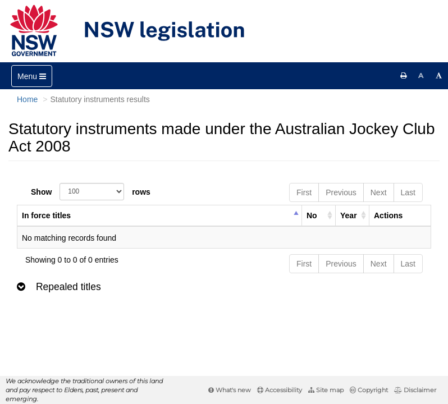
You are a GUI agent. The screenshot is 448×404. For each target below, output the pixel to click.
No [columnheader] (312, 215)
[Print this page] (403, 75)
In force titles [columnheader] (46, 215)
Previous (341, 192)
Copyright (369, 390)
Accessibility (279, 390)
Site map (326, 390)
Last (408, 192)
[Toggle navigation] (31, 76)
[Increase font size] (439, 75)
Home (27, 99)
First (304, 192)
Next (379, 192)
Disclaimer (415, 390)
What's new (229, 390)
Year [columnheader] (348, 215)
